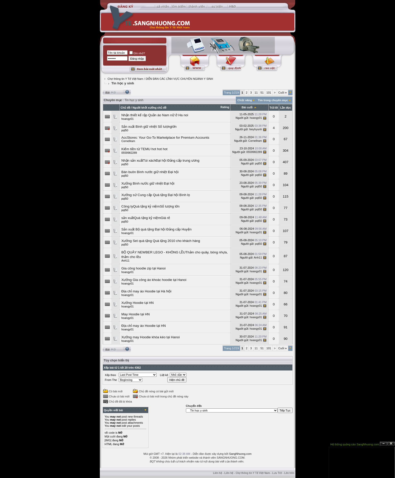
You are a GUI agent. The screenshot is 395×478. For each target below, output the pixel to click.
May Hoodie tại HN (135, 314)
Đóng (391, 444)
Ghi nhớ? (137, 53)
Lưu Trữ (277, 473)
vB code (110, 432)
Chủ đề (125, 107)
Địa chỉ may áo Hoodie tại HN (143, 326)
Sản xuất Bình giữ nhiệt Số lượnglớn (149, 126)
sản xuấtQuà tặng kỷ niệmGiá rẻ (145, 218)
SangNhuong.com (240, 453)
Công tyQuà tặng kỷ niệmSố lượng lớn (150, 206)
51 (262, 92)
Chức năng (244, 100)
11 (256, 92)
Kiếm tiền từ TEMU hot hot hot (144, 149)
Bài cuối (247, 107)
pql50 (124, 130)
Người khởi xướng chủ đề (149, 107)
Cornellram (128, 141)
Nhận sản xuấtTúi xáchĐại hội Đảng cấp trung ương (160, 160)
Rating (225, 107)
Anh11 (125, 260)
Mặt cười (110, 436)
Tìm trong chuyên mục (273, 100)
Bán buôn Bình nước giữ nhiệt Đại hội (150, 172)
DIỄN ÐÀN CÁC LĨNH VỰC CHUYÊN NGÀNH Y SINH (179, 78)
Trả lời (274, 107)
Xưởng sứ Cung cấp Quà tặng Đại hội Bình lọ (155, 195)
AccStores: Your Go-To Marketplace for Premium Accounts (165, 137)
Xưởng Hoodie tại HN (137, 303)
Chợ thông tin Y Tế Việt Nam (125, 78)
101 (268, 92)
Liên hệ (217, 473)
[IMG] (108, 440)
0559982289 (129, 152)
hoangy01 (127, 118)
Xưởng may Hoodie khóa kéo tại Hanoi (150, 337)
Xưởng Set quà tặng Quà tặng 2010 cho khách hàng (160, 241)
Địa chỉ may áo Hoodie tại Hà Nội (146, 291)
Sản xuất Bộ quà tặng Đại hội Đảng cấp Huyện (156, 229)
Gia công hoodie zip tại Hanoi (143, 268)
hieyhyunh (255, 129)
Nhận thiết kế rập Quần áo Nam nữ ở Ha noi (154, 115)
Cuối (282, 92)
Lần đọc (285, 107)
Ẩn (383, 444)
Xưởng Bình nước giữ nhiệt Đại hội (147, 183)
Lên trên (289, 473)
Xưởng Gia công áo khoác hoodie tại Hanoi (153, 280)
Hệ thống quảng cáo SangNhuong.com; (355, 444)
